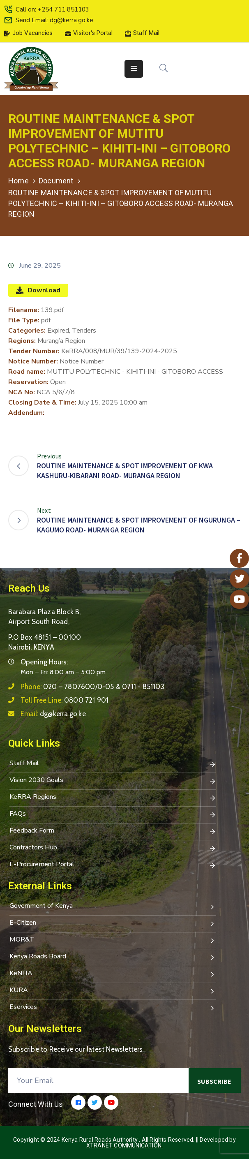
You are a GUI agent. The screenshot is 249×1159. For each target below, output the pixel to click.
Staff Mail (112, 764)
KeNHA (112, 974)
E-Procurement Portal (112, 865)
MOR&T (112, 940)
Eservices (112, 1007)
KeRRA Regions (112, 797)
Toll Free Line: (64, 700)
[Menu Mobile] (133, 69)
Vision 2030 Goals (112, 780)
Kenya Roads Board (112, 957)
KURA (112, 990)
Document (56, 180)
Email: (53, 714)
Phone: (92, 686)
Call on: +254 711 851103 (52, 9)
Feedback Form (112, 831)
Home (18, 180)
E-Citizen (112, 923)
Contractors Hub (112, 848)
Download (38, 290)
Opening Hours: (44, 662)
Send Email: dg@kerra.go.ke (54, 20)
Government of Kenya (112, 906)
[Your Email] (98, 1080)
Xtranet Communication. (124, 1145)
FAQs (112, 814)
